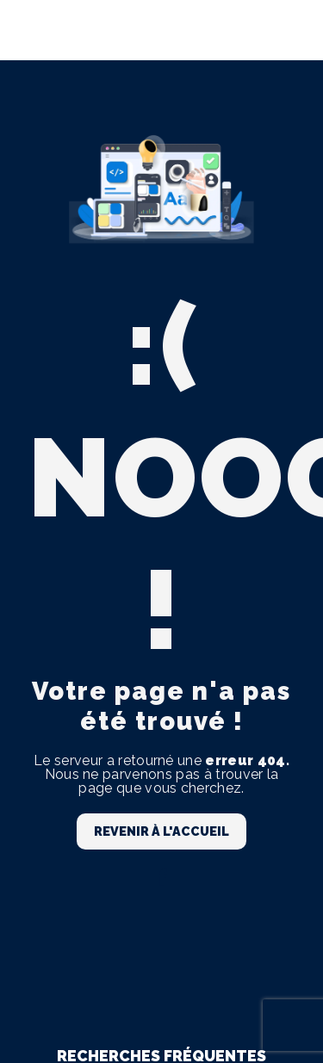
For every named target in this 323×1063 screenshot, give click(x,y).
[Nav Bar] (282, 30)
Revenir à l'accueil (161, 831)
